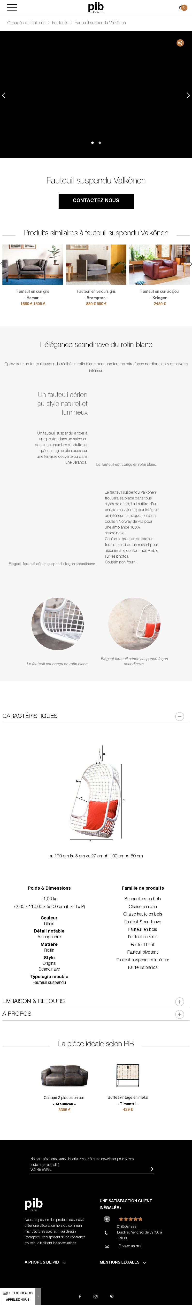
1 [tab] (92, 143)
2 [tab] (100, 143)
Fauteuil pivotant (142, 952)
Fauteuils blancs (143, 968)
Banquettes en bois (142, 899)
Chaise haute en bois (142, 914)
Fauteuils (60, 23)
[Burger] (12, 7)
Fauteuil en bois (142, 930)
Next (188, 95)
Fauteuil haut (142, 945)
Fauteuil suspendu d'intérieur (142, 960)
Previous (3, 95)
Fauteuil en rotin (143, 937)
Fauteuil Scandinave (142, 922)
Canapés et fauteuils (26, 23)
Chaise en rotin (143, 907)
